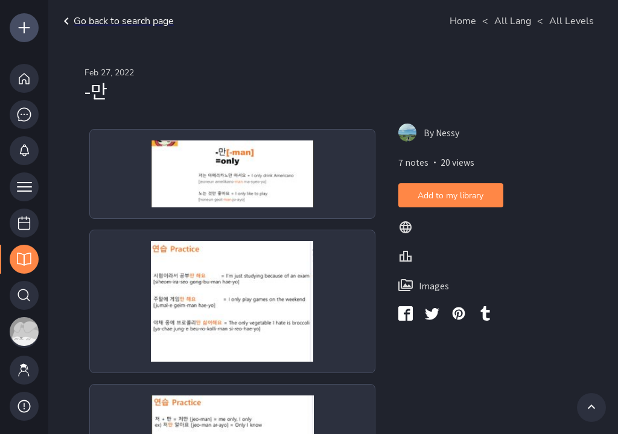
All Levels (571, 21)
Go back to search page (116, 21)
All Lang (512, 21)
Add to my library (450, 195)
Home (463, 21)
